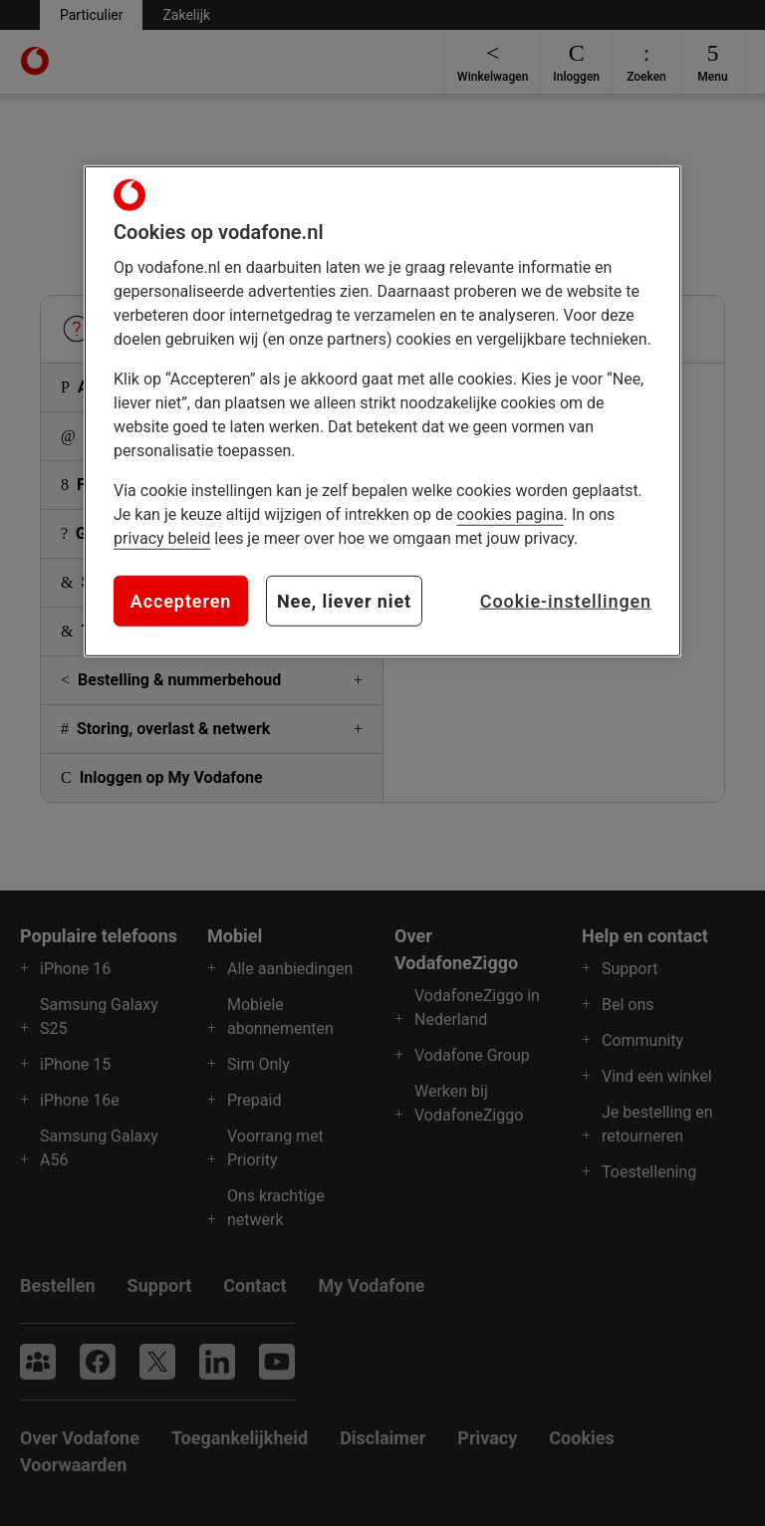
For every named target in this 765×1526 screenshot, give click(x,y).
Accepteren (180, 601)
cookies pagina (509, 514)
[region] (382, 411)
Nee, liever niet (344, 601)
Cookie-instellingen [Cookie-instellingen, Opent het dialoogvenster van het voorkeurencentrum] (565, 601)
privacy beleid (162, 538)
